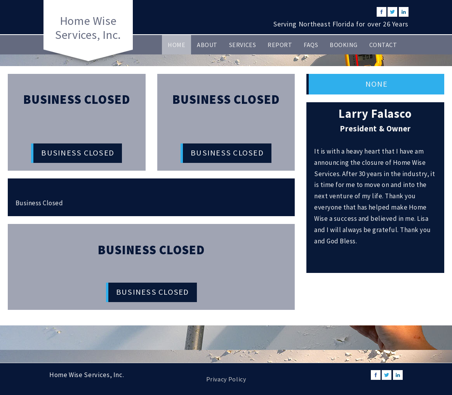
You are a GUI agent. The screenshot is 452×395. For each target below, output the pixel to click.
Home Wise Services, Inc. (88, 27)
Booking (343, 45)
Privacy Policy (226, 379)
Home (176, 45)
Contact (383, 45)
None (376, 84)
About (207, 45)
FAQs (311, 45)
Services (242, 45)
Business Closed (77, 153)
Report (280, 45)
